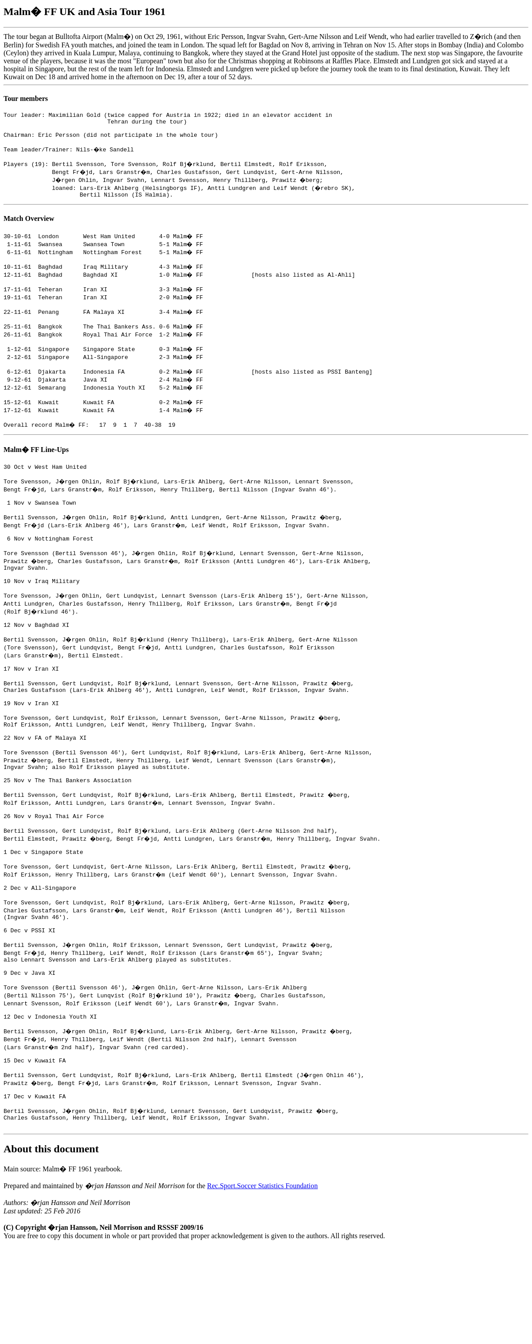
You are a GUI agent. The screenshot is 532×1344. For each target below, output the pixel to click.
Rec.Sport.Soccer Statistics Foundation (262, 1282)
